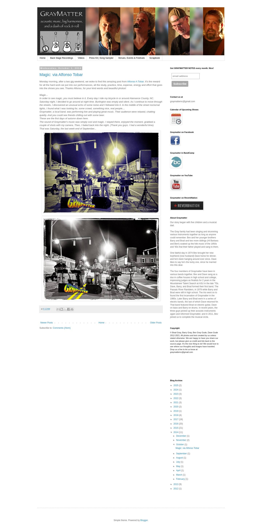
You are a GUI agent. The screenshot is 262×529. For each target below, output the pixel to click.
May (178, 466)
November (181, 440)
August (180, 457)
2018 (176, 415)
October (180, 444)
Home (42, 58)
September (181, 453)
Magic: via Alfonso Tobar (61, 74)
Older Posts (156, 322)
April (178, 470)
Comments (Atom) (61, 328)
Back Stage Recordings (61, 58)
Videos (81, 58)
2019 (176, 411)
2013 (176, 484)
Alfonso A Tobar (135, 81)
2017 (176, 419)
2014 (176, 432)
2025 (176, 385)
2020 (176, 406)
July (178, 462)
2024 (176, 389)
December (181, 436)
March (179, 475)
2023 (176, 394)
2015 (176, 428)
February (180, 479)
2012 (176, 488)
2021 (176, 402)
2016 (176, 423)
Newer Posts (46, 322)
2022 (176, 398)
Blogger (144, 520)
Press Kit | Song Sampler (101, 58)
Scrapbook (154, 58)
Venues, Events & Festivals (131, 58)
